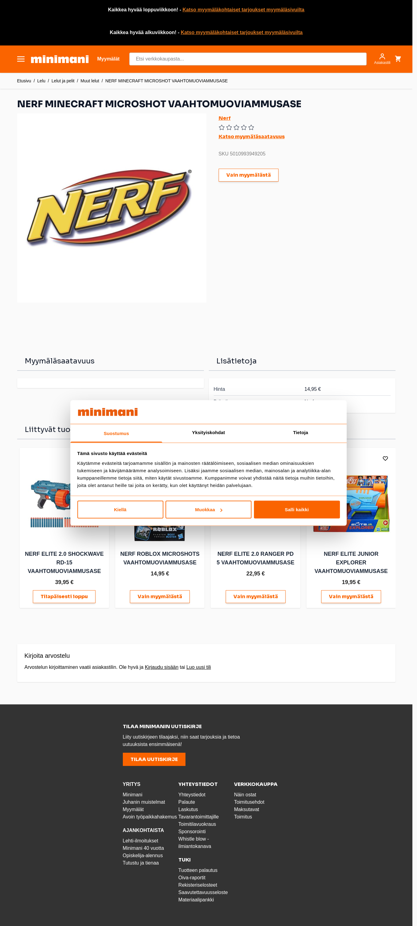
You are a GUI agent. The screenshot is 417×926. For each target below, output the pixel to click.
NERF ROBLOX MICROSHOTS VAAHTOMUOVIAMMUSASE (158, 561)
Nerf (225, 118)
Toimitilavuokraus (197, 823)
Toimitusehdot (249, 801)
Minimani (132, 793)
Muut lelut (89, 80)
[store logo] (60, 59)
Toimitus (243, 815)
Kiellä (120, 509)
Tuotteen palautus (198, 869)
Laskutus (188, 808)
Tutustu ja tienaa (141, 862)
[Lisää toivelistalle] (381, 458)
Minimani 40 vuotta (143, 847)
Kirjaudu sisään (161, 666)
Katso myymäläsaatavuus (252, 136)
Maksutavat (246, 808)
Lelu (41, 80)
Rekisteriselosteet (197, 884)
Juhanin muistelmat (144, 801)
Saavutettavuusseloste (203, 891)
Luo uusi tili (198, 666)
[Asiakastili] (382, 59)
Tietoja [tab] (300, 432)
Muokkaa (208, 509)
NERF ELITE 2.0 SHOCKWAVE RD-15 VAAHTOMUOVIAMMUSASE (63, 561)
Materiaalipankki (196, 898)
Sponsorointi (192, 830)
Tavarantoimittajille (198, 815)
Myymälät (133, 808)
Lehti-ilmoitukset (140, 839)
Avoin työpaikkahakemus (150, 815)
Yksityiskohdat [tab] (208, 432)
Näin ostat (245, 793)
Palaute (186, 801)
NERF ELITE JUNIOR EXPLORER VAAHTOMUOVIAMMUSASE (347, 561)
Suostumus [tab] (116, 433)
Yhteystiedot (191, 793)
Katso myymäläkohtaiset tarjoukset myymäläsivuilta (244, 9)
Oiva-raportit (191, 876)
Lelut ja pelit (63, 80)
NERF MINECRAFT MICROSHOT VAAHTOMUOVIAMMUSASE (166, 80)
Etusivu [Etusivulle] (24, 80)
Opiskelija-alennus (143, 854)
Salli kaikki (297, 509)
